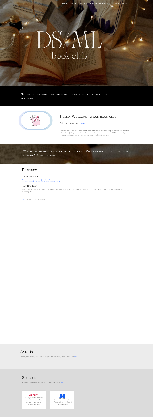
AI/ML (29, 199)
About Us (73, 3)
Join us (117, 3)
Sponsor (125, 3)
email (62, 382)
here (82, 123)
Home (64, 3)
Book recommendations (100, 3)
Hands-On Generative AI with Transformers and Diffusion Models (42, 182)
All (23, 199)
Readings (84, 3)
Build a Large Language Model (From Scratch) (36, 180)
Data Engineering (39, 199)
